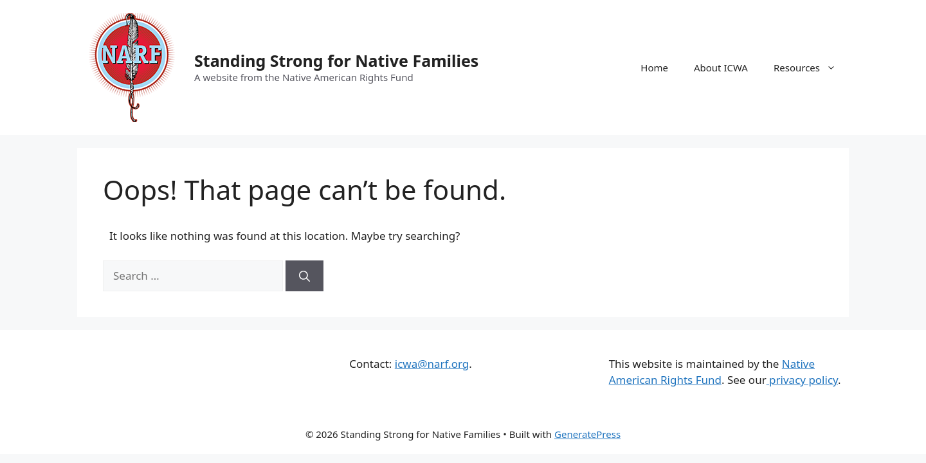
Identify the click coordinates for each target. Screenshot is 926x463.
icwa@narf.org (432, 363)
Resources (811, 67)
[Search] (304, 275)
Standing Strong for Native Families (336, 60)
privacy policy (802, 379)
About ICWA (721, 67)
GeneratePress (587, 434)
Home (654, 67)
